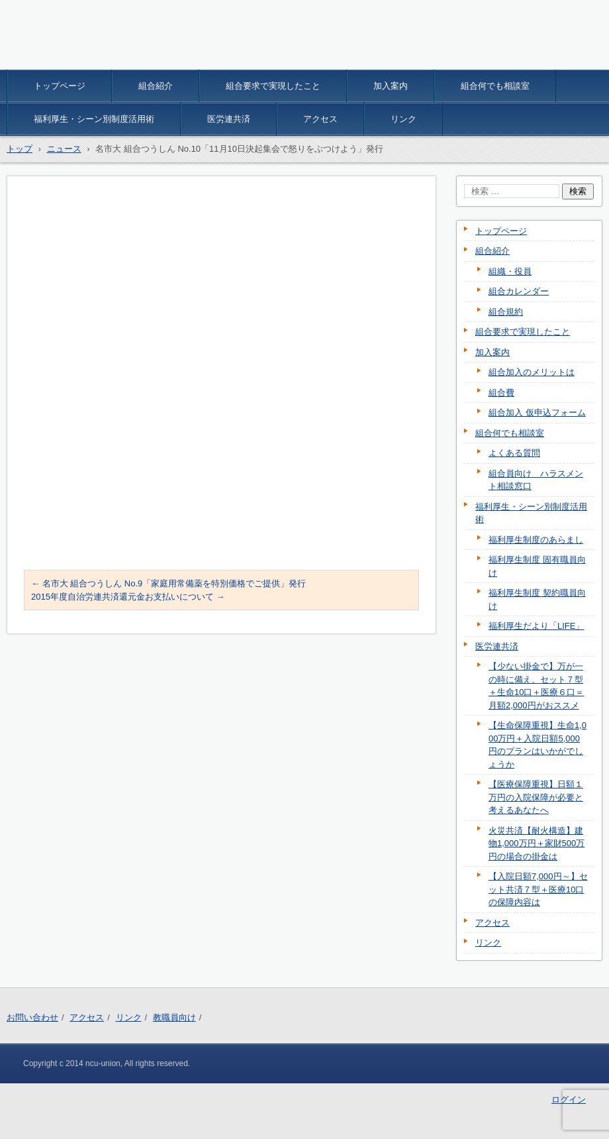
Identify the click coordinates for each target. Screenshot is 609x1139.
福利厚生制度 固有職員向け (537, 566)
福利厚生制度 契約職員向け (537, 599)
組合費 (501, 393)
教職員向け (174, 1017)
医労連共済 (228, 119)
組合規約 (506, 312)
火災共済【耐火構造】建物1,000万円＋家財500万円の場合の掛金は (537, 843)
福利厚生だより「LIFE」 (536, 626)
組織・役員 (510, 271)
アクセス (320, 119)
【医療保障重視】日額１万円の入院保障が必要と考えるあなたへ (536, 797)
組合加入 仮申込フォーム (537, 412)
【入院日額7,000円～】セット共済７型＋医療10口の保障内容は (538, 889)
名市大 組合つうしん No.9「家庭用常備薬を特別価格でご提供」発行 (168, 583)
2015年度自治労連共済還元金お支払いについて (128, 597)
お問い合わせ (32, 1017)
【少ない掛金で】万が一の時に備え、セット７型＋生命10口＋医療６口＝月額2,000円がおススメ (536, 685)
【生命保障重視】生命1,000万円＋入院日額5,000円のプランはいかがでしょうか (537, 744)
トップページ (59, 86)
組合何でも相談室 (495, 86)
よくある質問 (514, 453)
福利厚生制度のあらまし (536, 540)
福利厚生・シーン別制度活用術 (94, 119)
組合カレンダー (519, 291)
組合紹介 (155, 86)
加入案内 (390, 86)
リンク (403, 119)
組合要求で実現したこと (273, 86)
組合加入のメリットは (532, 372)
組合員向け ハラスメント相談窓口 (536, 480)
